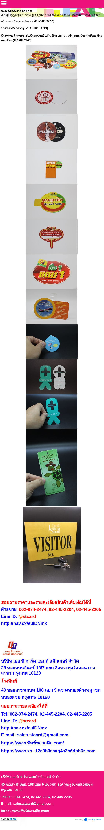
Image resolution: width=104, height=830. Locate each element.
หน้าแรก (6, 21)
